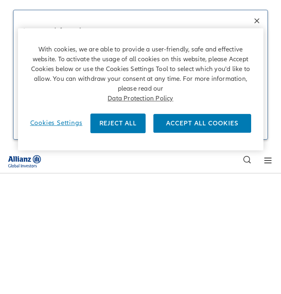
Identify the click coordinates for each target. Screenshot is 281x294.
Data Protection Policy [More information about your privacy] (140, 98)
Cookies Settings (56, 123)
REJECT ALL (118, 123)
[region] (140, 89)
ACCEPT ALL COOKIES (202, 123)
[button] (257, 21)
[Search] (245, 161)
